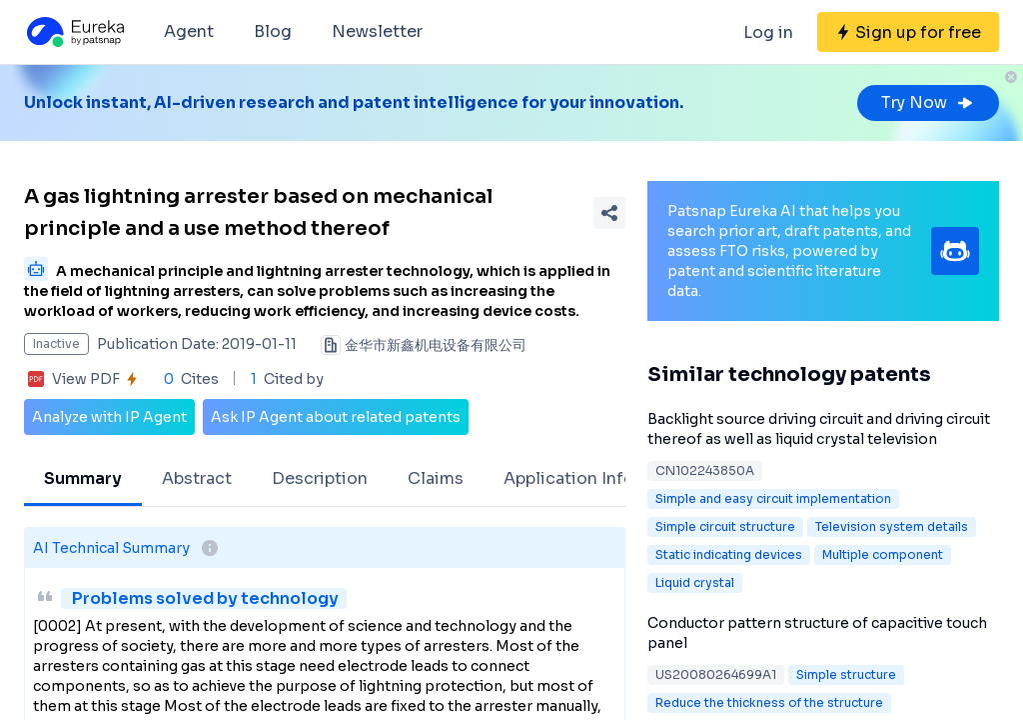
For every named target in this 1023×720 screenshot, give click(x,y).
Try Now (928, 102)
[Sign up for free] (908, 32)
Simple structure (846, 674)
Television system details (891, 526)
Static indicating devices (728, 554)
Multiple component (882, 554)
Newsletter (377, 31)
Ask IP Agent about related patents (336, 417)
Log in (768, 32)
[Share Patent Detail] (609, 213)
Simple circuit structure (725, 526)
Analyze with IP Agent (109, 417)
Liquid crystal (694, 582)
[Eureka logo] (74, 32)
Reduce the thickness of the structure (769, 702)
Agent (189, 31)
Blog (273, 31)
